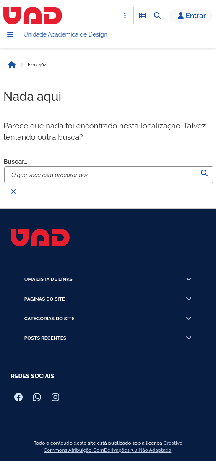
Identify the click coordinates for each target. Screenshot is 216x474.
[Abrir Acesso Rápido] (125, 15)
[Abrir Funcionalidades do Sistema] (142, 15)
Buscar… (15, 161)
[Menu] (10, 34)
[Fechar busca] (13, 191)
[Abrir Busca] (157, 15)
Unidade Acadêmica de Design (65, 34)
